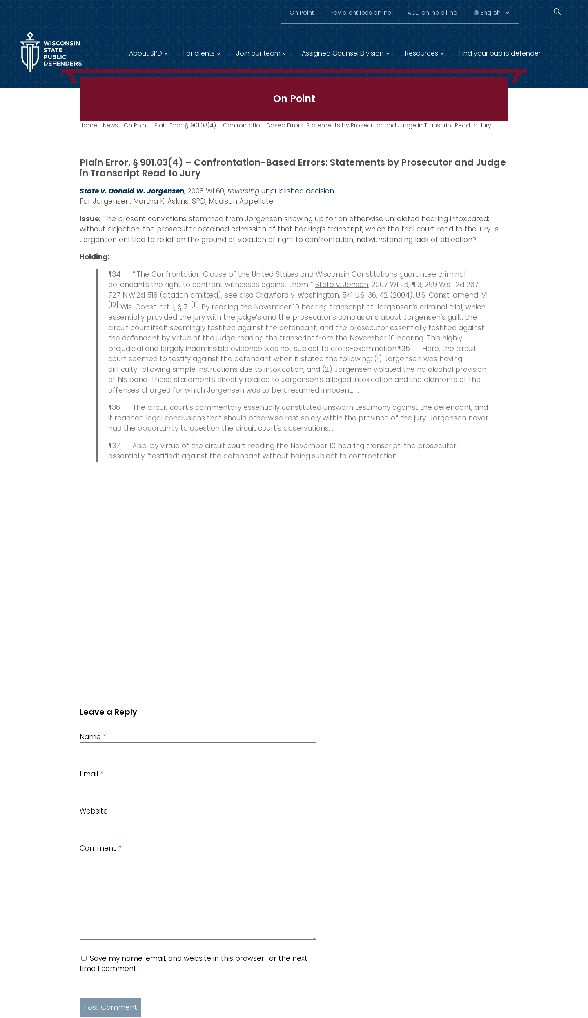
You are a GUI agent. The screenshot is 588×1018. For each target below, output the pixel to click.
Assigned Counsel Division (343, 53)
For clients (199, 53)
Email (91, 774)
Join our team (258, 53)
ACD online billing (432, 13)
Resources (421, 53)
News (110, 125)
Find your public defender (500, 53)
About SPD (145, 53)
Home (88, 125)
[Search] (557, 11)
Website (94, 811)
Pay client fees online (360, 13)
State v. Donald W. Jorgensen (132, 191)
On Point (302, 13)
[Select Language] (494, 12)
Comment (100, 848)
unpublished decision (297, 191)
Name (93, 737)
